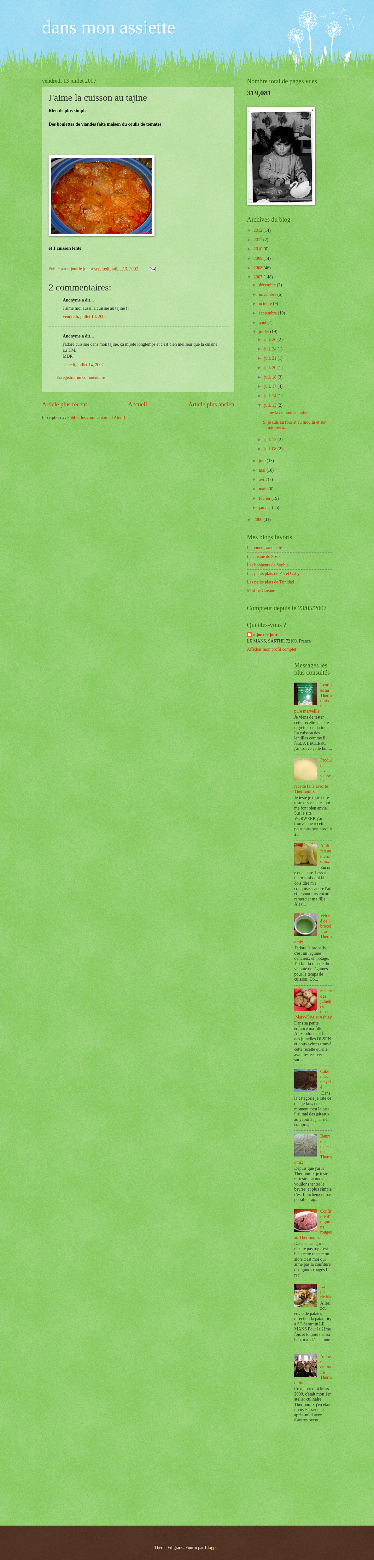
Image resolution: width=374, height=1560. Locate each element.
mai (262, 470)
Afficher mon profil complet (271, 649)
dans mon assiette (108, 27)
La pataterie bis (325, 1291)
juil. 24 (271, 349)
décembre (268, 285)
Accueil (137, 404)
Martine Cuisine (261, 590)
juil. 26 (271, 339)
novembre (268, 294)
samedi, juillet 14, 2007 (83, 364)
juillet (264, 331)
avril (263, 479)
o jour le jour (265, 634)
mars (263, 489)
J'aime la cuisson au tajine (285, 412)
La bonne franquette (264, 547)
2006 (258, 519)
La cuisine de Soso (263, 556)
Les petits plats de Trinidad (270, 582)
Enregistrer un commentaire (80, 377)
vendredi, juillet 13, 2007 (85, 316)
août (263, 322)
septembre (268, 313)
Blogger (212, 1547)
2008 (258, 268)
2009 (258, 258)
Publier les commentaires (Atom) (96, 417)
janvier (265, 507)
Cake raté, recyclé (325, 1079)
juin (263, 460)
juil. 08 (271, 448)
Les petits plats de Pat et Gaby (273, 573)
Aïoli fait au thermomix (325, 853)
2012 (258, 230)
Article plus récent (64, 404)
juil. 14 (271, 395)
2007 (258, 277)
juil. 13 (271, 405)
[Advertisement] (294, 1475)
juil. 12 (271, 439)
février (265, 498)
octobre (266, 303)
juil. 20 (271, 367)
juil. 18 (271, 377)
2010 (258, 249)
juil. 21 (271, 358)
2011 (258, 239)
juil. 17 (271, 386)
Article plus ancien (211, 404)
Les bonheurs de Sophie (268, 565)
